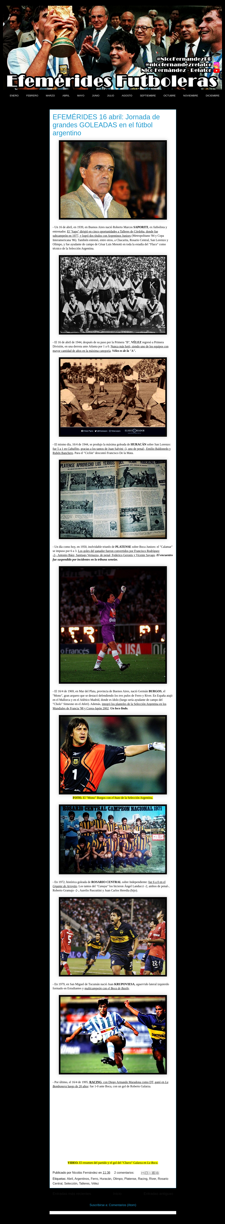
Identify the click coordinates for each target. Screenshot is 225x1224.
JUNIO (95, 95)
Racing (142, 1178)
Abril (70, 1178)
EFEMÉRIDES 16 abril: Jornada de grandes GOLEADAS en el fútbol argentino (106, 125)
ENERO (14, 95)
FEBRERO (32, 95)
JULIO (110, 95)
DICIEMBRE (212, 95)
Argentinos (82, 1178)
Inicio (117, 1194)
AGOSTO (127, 95)
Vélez (95, 1183)
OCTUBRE (169, 95)
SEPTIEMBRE (148, 95)
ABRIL (66, 95)
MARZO (50, 95)
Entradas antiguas (158, 1194)
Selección (70, 1183)
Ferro (94, 1178)
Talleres (84, 1183)
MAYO (80, 95)
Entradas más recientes (72, 1194)
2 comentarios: (124, 1172)
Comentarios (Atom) (122, 1205)
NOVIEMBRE (190, 95)
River (152, 1178)
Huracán (105, 1178)
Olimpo (118, 1178)
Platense (130, 1178)
